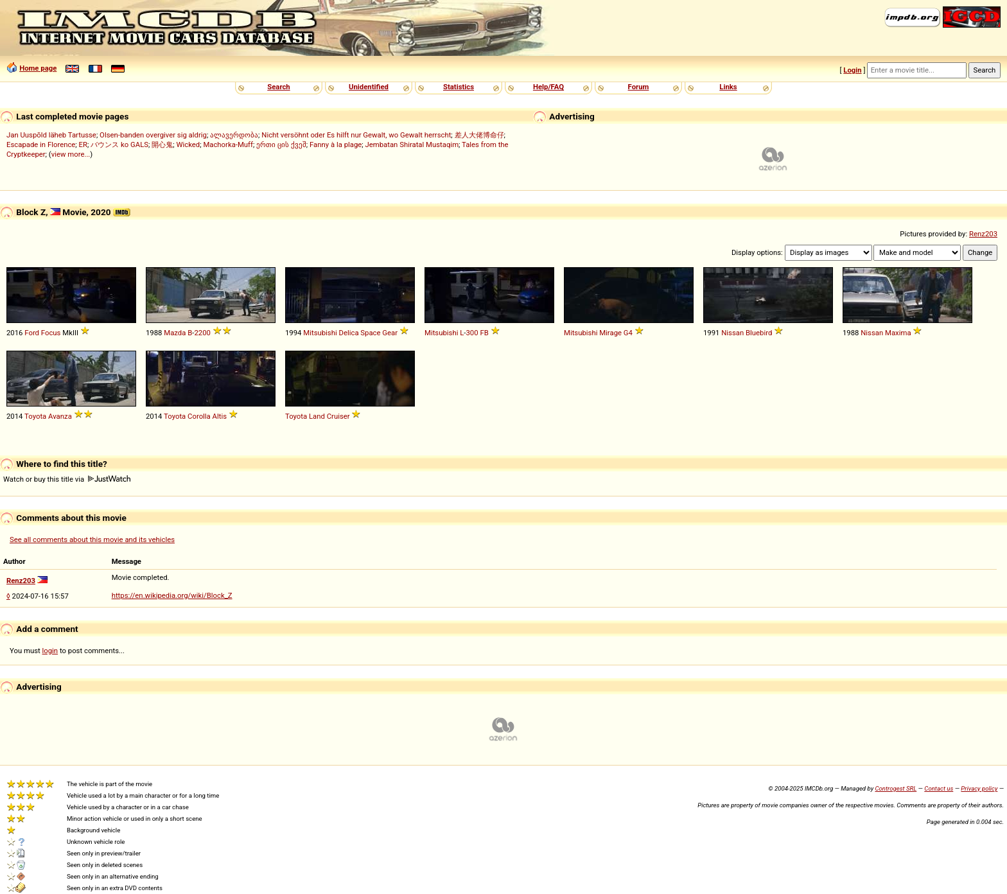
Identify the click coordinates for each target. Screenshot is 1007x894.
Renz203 (983, 233)
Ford (31, 332)
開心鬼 (162, 144)
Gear (390, 332)
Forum (638, 86)
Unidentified (369, 86)
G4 (628, 332)
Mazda (175, 332)
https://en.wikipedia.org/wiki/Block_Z (172, 595)
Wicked (188, 144)
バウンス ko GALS (119, 144)
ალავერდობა (234, 134)
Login (852, 70)
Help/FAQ (548, 86)
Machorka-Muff (228, 144)
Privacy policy (979, 788)
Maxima (898, 332)
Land (317, 416)
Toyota (35, 416)
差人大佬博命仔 (479, 134)
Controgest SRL (895, 788)
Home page (38, 68)
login (50, 650)
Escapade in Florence (40, 144)
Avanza (60, 416)
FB (484, 332)
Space (370, 332)
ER (83, 144)
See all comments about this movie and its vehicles (92, 539)
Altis (220, 416)
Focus (51, 332)
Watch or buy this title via (66, 479)
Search (278, 86)
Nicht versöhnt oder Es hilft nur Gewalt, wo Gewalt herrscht (356, 134)
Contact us (938, 788)
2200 (202, 332)
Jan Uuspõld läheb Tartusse (51, 134)
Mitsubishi (320, 332)
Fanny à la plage (336, 144)
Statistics (458, 86)
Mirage (610, 332)
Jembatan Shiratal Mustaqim (412, 144)
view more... (71, 154)
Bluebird (759, 332)
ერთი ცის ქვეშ (281, 144)
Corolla (199, 416)
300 (472, 332)
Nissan (732, 332)
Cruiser (338, 416)
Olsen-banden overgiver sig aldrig (153, 134)
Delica (349, 332)
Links (728, 86)
